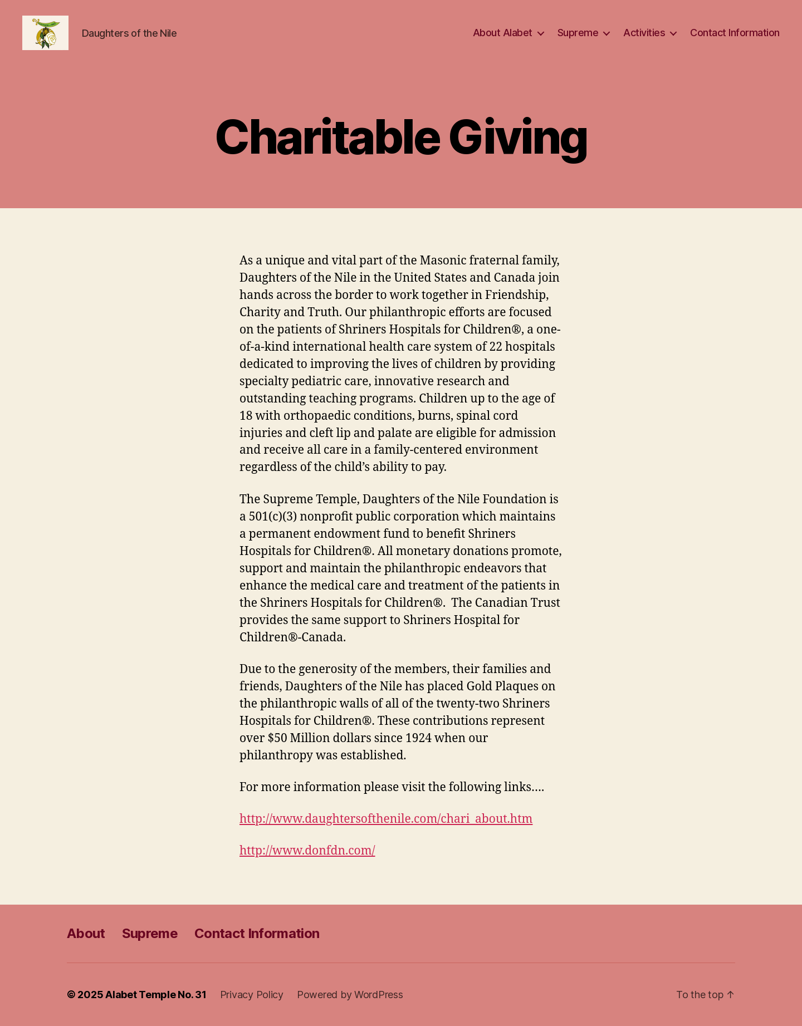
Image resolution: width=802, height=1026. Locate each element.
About (86, 933)
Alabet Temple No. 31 (156, 994)
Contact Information (735, 32)
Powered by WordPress (350, 994)
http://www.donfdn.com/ (307, 850)
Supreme (578, 32)
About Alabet (502, 32)
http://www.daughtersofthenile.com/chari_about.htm (385, 819)
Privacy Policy (251, 994)
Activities (644, 32)
